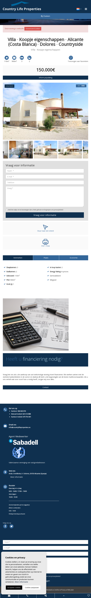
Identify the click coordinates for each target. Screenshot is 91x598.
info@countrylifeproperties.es (19, 427)
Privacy (63, 590)
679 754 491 (27, 417)
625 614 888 (27, 414)
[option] (45, 111)
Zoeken (45, 16)
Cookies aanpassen (32, 587)
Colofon (56, 590)
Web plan (70, 590)
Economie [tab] (73, 258)
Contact (46, 387)
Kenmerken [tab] (18, 258)
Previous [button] (4, 111)
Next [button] (86, 111)
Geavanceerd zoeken (33, 29)
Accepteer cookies (13, 587)
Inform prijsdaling (45, 77)
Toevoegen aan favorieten (78, 58)
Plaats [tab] (46, 258)
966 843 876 (22, 411)
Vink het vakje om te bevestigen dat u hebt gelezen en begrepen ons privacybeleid (35, 210)
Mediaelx (49, 590)
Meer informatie (16, 477)
